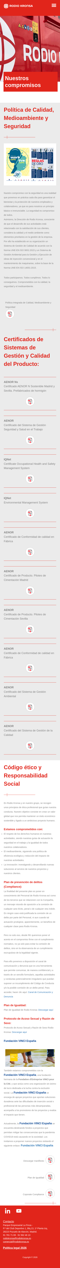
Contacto (8, 1221)
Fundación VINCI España (37, 1145)
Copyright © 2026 (29, 1257)
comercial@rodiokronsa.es (16, 1241)
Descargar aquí (45, 1010)
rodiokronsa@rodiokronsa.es (17, 1238)
